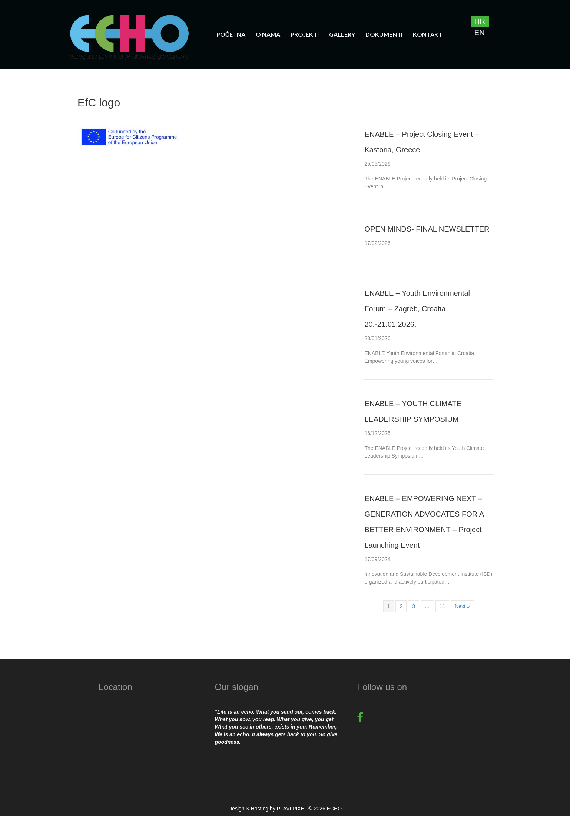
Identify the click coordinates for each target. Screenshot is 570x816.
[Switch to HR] (480, 21)
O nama (268, 34)
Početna (231, 34)
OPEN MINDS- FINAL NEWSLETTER (426, 229)
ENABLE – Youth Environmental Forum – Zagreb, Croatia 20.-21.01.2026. (417, 308)
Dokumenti (383, 34)
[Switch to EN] (480, 33)
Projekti (305, 34)
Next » (462, 606)
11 (442, 606)
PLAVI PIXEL (292, 809)
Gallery (342, 34)
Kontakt (428, 34)
